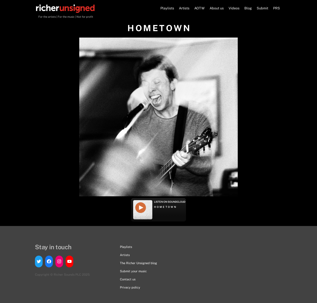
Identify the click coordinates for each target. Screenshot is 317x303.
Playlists (167, 8)
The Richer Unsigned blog (138, 263)
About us (217, 8)
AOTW (199, 8)
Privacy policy (130, 287)
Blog (248, 8)
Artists (184, 8)
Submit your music (133, 271)
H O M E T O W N (165, 206)
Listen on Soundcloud (170, 201)
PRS (276, 8)
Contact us (127, 279)
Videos (234, 8)
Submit (262, 8)
